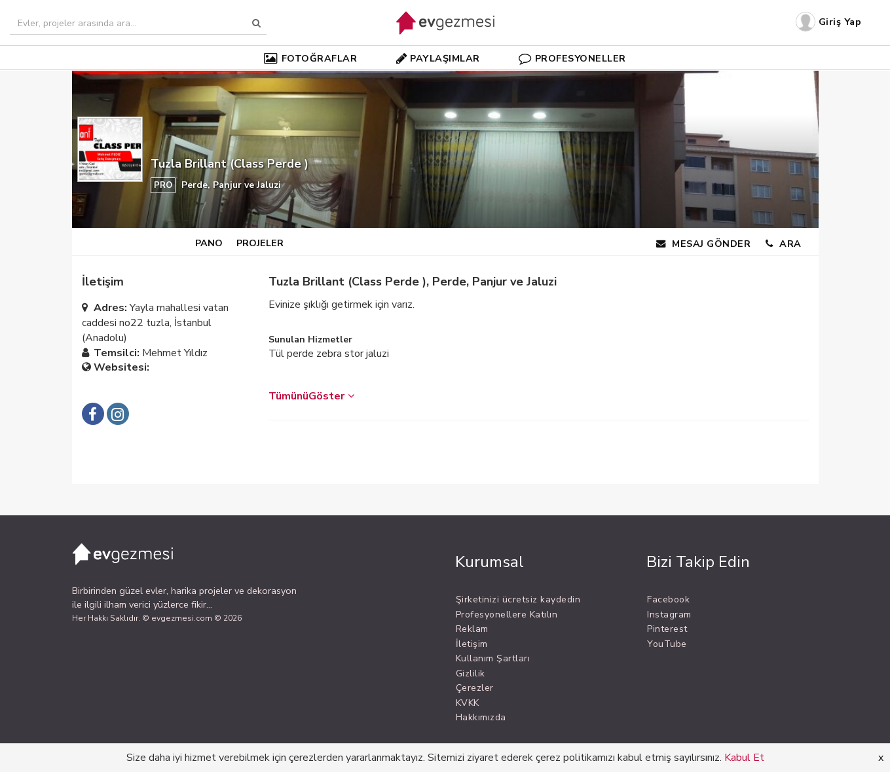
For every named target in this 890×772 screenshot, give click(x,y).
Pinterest (667, 629)
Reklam (472, 629)
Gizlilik (470, 673)
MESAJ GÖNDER (703, 243)
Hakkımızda (481, 717)
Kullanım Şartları (493, 658)
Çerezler (475, 688)
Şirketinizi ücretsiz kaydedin (518, 599)
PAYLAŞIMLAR (438, 58)
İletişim (472, 644)
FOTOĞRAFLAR (310, 58)
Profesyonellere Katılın (507, 614)
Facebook (668, 599)
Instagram (669, 614)
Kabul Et (744, 757)
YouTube (667, 644)
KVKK (467, 703)
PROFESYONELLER (572, 58)
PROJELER (260, 242)
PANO (209, 242)
